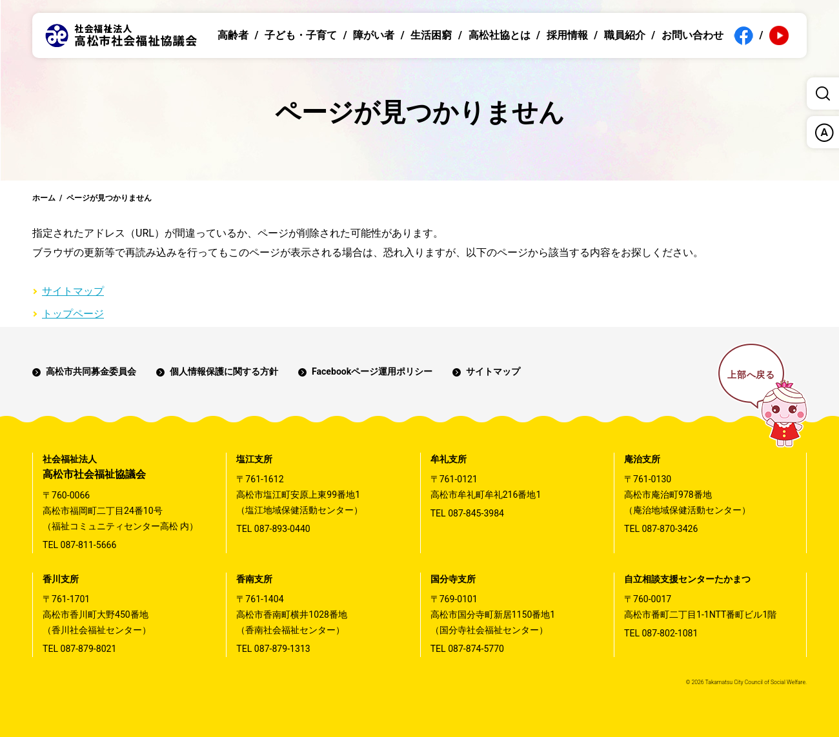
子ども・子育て (301, 35)
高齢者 (232, 35)
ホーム (44, 197)
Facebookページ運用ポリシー (372, 371)
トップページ (73, 314)
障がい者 (373, 35)
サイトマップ (73, 291)
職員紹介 (624, 35)
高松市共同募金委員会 (91, 371)
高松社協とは (500, 35)
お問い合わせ (692, 35)
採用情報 (567, 35)
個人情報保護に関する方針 (224, 371)
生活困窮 (431, 35)
